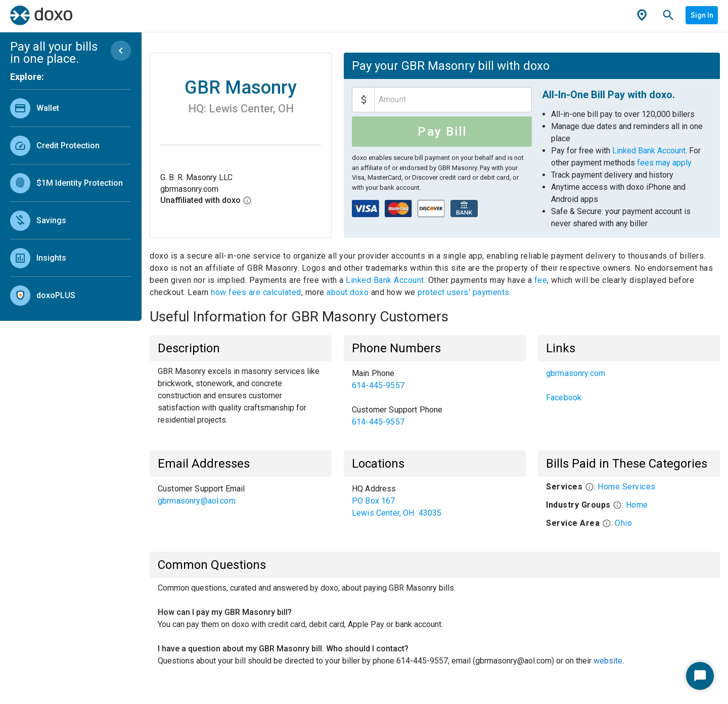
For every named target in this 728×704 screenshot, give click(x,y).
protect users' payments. (464, 292)
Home (637, 505)
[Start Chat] (700, 676)
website (608, 661)
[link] (70, 108)
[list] (70, 199)
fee (541, 280)
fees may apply (664, 163)
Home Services (627, 486)
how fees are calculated (256, 292)
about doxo (348, 292)
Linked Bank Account (649, 150)
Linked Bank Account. (387, 280)
